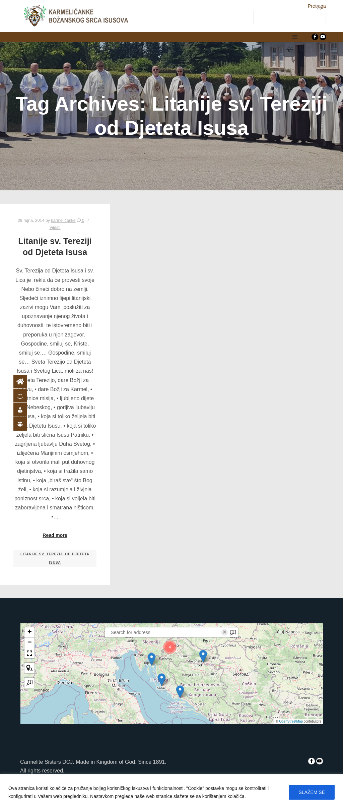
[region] (171, 790)
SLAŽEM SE (311, 792)
